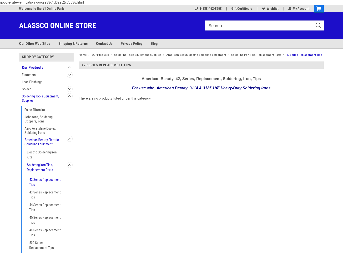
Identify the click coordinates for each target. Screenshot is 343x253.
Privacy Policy (131, 43)
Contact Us (104, 43)
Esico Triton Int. (35, 110)
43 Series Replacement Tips (45, 194)
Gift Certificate (241, 8)
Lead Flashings (32, 82)
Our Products (32, 67)
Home (83, 54)
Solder (26, 89)
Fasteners (29, 75)
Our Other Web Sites (34, 43)
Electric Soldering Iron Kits (42, 154)
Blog (154, 43)
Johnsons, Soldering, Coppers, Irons (39, 119)
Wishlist (270, 8)
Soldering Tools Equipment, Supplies (40, 98)
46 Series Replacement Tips (45, 232)
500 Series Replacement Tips (41, 245)
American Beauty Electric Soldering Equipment (42, 142)
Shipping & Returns (73, 43)
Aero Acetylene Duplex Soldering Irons (40, 130)
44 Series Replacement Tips (45, 207)
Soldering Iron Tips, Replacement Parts (40, 167)
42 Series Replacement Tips (45, 182)
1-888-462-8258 (208, 8)
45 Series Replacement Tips (45, 220)
